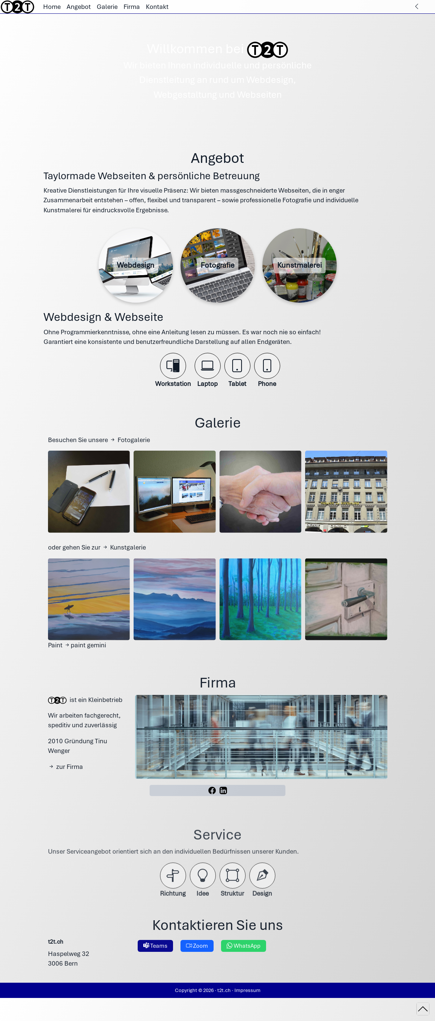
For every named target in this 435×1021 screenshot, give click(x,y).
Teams (155, 960)
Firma (132, 7)
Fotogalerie (129, 454)
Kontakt (157, 7)
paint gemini (85, 659)
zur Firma (65, 781)
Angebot (79, 7)
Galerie (107, 7)
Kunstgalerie (124, 561)
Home (52, 7)
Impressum (247, 990)
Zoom (197, 960)
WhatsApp (243, 960)
